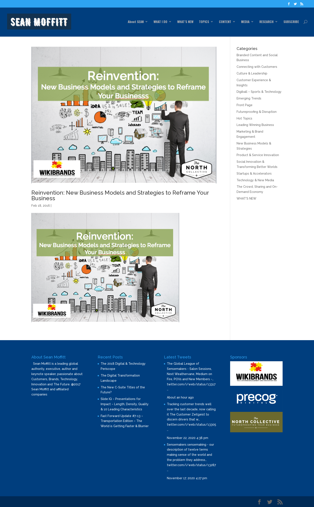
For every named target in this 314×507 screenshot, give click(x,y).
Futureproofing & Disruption (257, 111)
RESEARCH (266, 22)
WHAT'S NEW (246, 198)
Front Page (244, 105)
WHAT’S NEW (185, 22)
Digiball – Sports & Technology (259, 91)
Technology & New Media (255, 180)
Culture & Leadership (252, 73)
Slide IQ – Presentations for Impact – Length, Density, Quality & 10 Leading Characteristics (125, 404)
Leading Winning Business (255, 125)
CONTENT (225, 22)
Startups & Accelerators (254, 173)
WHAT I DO (160, 22)
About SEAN (136, 22)
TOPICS (204, 22)
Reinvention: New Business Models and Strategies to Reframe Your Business (120, 195)
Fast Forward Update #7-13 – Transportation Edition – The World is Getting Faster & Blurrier (125, 421)
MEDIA (245, 22)
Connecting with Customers (257, 66)
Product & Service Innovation (258, 155)
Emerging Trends (249, 98)
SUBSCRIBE (291, 22)
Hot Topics (244, 118)
